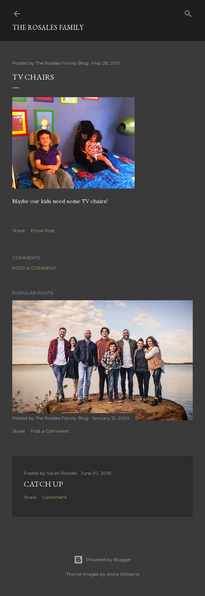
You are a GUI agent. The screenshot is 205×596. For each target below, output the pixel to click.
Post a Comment (34, 268)
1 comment (54, 497)
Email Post (43, 230)
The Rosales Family (47, 27)
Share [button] (18, 230)
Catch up (43, 484)
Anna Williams (123, 574)
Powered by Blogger (102, 559)
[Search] (188, 12)
